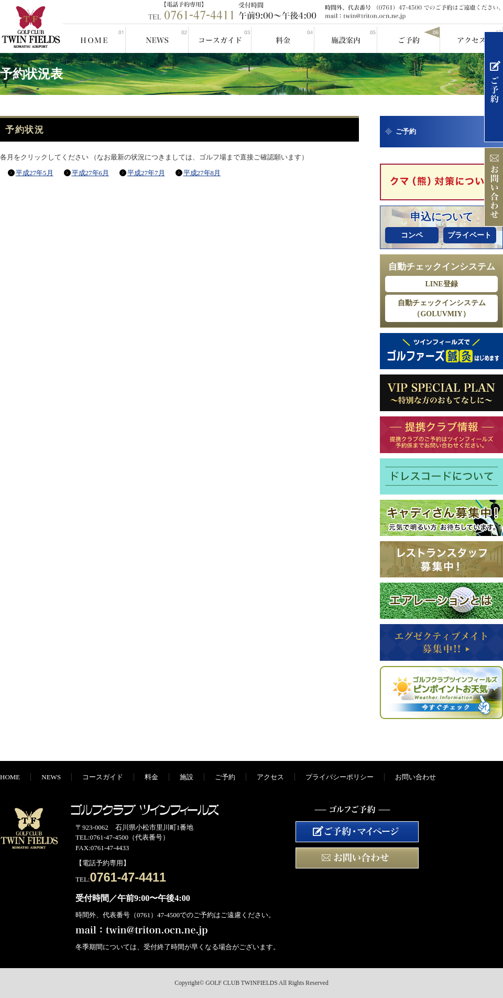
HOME (94, 38)
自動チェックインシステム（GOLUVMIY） (442, 308)
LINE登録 (441, 284)
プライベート (469, 235)
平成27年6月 (91, 173)
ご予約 (408, 38)
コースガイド (220, 38)
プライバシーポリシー (339, 777)
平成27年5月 (34, 173)
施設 (345, 38)
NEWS (157, 38)
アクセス (471, 38)
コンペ (412, 235)
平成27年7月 (146, 173)
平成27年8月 (202, 173)
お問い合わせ (415, 777)
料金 (283, 38)
